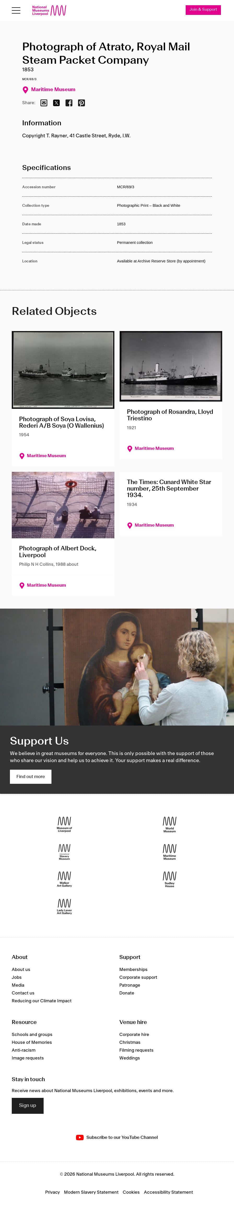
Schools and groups (32, 1034)
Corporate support (138, 977)
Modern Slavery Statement (91, 1192)
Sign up (27, 1105)
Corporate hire (134, 1034)
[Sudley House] (169, 879)
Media (18, 985)
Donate (126, 993)
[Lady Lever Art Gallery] (64, 906)
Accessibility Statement (168, 1192)
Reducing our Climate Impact (42, 1001)
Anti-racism (24, 1050)
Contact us (23, 993)
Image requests (28, 1058)
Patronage (129, 985)
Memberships (133, 969)
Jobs (17, 977)
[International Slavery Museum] (64, 851)
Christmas (130, 1042)
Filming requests (136, 1050)
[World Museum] (169, 824)
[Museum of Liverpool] (64, 824)
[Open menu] (16, 10)
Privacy (52, 1192)
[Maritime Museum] (169, 851)
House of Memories (32, 1042)
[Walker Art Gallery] (64, 879)
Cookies (131, 1192)
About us (21, 969)
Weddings (129, 1058)
